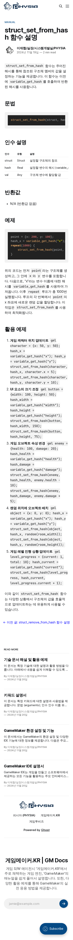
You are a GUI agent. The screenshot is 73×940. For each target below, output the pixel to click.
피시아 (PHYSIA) (24, 815)
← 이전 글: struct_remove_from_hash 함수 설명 (36, 622)
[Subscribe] (63, 903)
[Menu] (67, 6)
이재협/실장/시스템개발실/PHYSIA (41, 48)
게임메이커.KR (50, 815)
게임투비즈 (36, 821)
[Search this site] (61, 6)
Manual (10, 22)
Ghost (45, 830)
